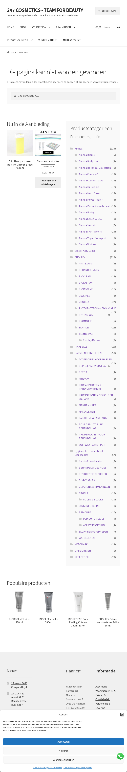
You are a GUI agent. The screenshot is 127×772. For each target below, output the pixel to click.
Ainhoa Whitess (87, 244)
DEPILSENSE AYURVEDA (92, 365)
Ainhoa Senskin (87, 225)
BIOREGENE (86, 289)
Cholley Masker (91, 340)
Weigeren (63, 750)
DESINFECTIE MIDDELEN (93, 474)
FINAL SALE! (81, 346)
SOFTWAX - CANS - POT (92, 444)
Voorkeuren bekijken (63, 759)
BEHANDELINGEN (89, 270)
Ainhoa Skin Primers (90, 231)
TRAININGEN (63, 27)
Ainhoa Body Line (88, 161)
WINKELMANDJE (47, 40)
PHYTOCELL (86, 314)
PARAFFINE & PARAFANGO (93, 418)
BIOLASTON (86, 282)
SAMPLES (84, 327)
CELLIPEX (84, 295)
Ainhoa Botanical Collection (95, 167)
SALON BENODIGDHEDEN (93, 531)
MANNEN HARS (87, 405)
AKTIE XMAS (86, 263)
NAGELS (83, 493)
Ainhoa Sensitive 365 (90, 218)
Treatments (86, 333)
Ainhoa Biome (87, 154)
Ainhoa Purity (86, 212)
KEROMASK (81, 544)
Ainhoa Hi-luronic (89, 187)
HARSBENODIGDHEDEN (88, 353)
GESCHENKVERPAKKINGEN (94, 486)
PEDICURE (85, 512)
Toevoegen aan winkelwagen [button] (48, 182)
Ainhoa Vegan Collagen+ (92, 238)
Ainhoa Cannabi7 (88, 174)
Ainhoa (79, 148)
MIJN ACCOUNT (72, 40)
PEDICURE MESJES (93, 518)
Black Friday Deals (85, 250)
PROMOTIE (85, 321)
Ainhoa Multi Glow (89, 193)
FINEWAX (84, 378)
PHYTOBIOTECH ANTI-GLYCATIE (97, 308)
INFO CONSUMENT (17, 40)
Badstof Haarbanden (90, 461)
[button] (122, 714)
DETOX (83, 372)
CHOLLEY (80, 257)
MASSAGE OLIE (87, 411)
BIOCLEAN (85, 276)
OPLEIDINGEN (83, 550)
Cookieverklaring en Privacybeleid (47, 767)
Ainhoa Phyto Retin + (91, 199)
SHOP (23, 27)
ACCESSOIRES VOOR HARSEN (95, 359)
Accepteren (64, 741)
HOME (10, 27)
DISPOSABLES (87, 480)
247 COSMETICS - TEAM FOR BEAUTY (45, 10)
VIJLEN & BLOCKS (93, 499)
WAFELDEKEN (87, 537)
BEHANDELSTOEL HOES (92, 467)
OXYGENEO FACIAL (89, 506)
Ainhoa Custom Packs (91, 180)
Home (14, 52)
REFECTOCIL (82, 557)
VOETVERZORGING (94, 525)
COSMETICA (39, 27)
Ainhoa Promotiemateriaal (94, 206)
